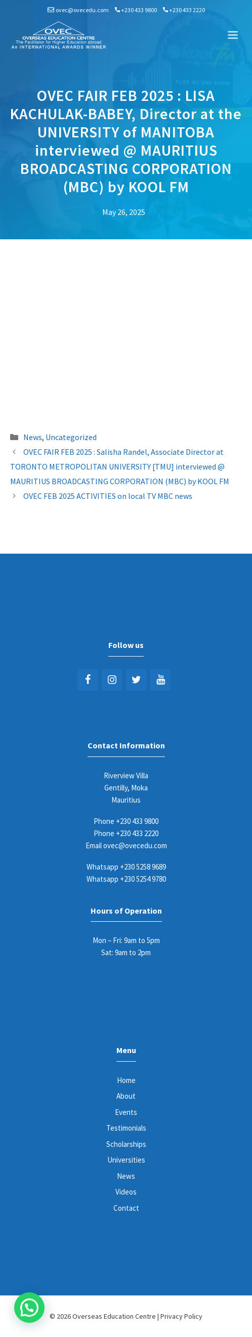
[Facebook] (87, 680)
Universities (126, 1160)
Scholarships (126, 1144)
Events (126, 1112)
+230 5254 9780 (143, 879)
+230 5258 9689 (143, 867)
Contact (126, 1208)
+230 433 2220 (187, 10)
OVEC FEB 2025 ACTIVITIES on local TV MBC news (107, 496)
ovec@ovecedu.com (82, 10)
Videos (126, 1192)
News (32, 437)
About (126, 1096)
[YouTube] (160, 680)
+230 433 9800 (139, 10)
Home (126, 1080)
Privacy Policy (181, 1316)
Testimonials (126, 1128)
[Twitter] (136, 680)
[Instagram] (112, 680)
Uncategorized (71, 437)
